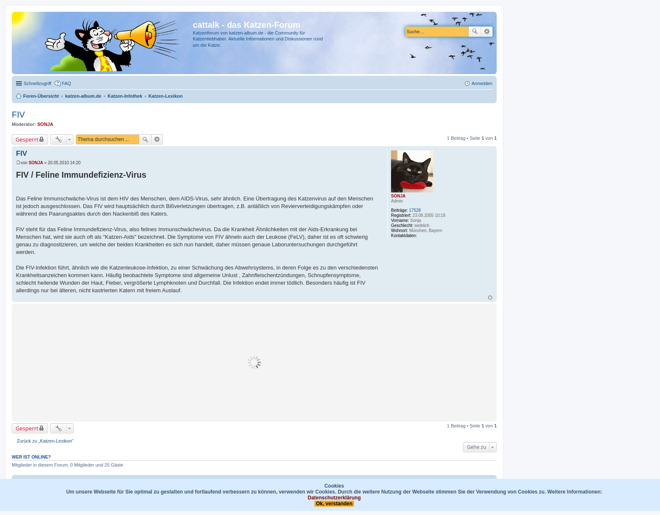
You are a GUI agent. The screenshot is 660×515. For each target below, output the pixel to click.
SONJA (45, 124)
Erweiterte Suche (486, 32)
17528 (415, 210)
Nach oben (490, 297)
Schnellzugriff (37, 83)
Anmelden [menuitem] (481, 83)
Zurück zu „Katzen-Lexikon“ (45, 440)
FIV (18, 114)
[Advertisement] (254, 363)
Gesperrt (27, 139)
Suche (474, 32)
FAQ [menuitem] (66, 83)
